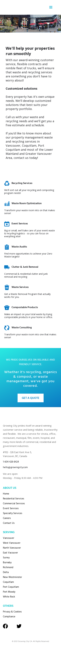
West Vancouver (11, 543)
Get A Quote (30, 398)
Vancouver (8, 538)
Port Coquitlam (11, 587)
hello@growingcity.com (15, 467)
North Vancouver (12, 548)
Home (6, 494)
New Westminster (12, 577)
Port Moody (9, 592)
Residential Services (13, 499)
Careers (7, 518)
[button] (50, 7)
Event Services (11, 508)
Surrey (6, 558)
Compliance (9, 617)
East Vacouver (10, 553)
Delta (6, 572)
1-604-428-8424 (11, 462)
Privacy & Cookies (12, 612)
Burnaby (7, 563)
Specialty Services (12, 513)
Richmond (8, 567)
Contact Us (8, 523)
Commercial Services (14, 504)
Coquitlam (8, 582)
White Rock (9, 597)
